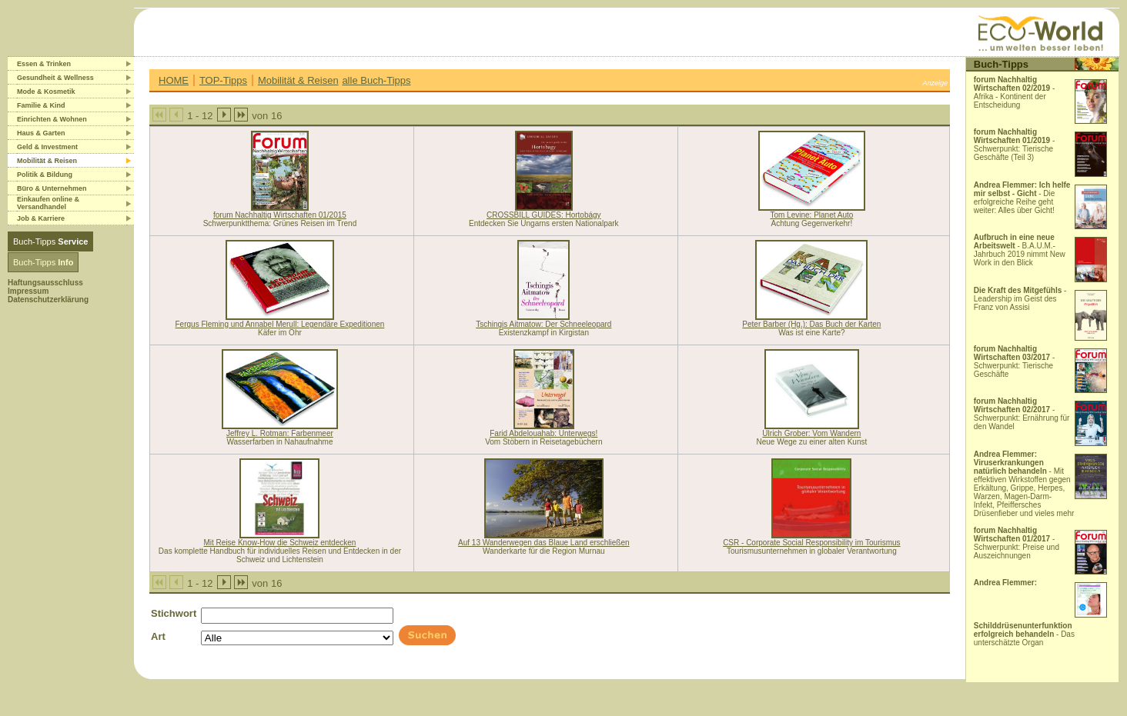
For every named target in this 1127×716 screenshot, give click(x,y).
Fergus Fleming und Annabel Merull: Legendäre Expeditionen (280, 324)
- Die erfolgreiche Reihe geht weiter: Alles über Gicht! (1022, 198)
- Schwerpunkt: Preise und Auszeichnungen (1016, 543)
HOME (174, 80)
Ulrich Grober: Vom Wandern (811, 433)
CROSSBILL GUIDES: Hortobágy (544, 215)
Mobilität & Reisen (298, 80)
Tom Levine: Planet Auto (811, 215)
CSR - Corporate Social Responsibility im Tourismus (811, 542)
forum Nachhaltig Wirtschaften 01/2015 (279, 215)
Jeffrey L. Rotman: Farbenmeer (279, 433)
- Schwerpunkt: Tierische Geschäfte (1014, 361)
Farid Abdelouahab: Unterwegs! (543, 433)
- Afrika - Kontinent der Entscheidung (1014, 92)
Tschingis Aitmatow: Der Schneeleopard (543, 324)
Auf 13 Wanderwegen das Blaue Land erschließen (544, 542)
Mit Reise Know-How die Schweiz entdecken (280, 542)
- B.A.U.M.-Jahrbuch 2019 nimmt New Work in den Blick (1019, 250)
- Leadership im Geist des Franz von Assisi (1020, 298)
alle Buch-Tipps (376, 80)
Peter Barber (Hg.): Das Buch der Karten (811, 324)
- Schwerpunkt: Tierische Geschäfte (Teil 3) (1014, 145)
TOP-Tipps (223, 80)
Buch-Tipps (50, 241)
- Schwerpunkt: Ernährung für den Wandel (1022, 414)
